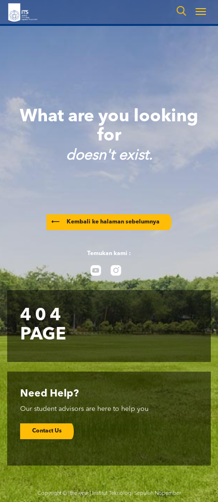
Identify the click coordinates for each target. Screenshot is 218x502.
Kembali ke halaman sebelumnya (105, 222)
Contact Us (47, 431)
